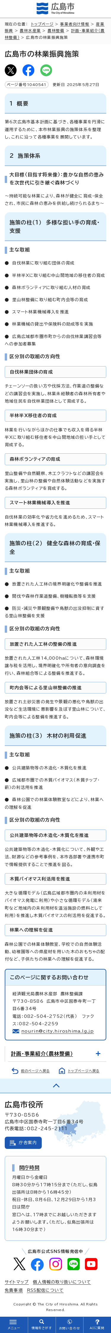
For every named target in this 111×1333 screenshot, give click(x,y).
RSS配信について (45, 1290)
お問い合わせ (69, 1328)
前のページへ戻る (35, 1070)
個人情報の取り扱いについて (62, 1282)
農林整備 (56, 31)
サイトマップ (17, 1282)
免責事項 (14, 1290)
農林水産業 (30, 31)
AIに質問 (97, 1327)
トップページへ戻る (84, 1070)
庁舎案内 (28, 1143)
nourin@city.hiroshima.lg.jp (57, 1031)
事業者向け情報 (74, 24)
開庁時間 (29, 1167)
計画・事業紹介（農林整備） (42, 1053)
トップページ (42, 24)
